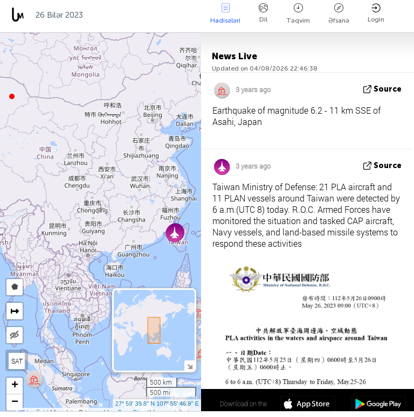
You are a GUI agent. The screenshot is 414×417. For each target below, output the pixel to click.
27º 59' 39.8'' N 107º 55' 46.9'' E (157, 403)
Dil (263, 13)
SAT (17, 361)
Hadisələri (225, 13)
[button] (12, 96)
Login (376, 13)
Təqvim (298, 13)
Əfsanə (338, 13)
